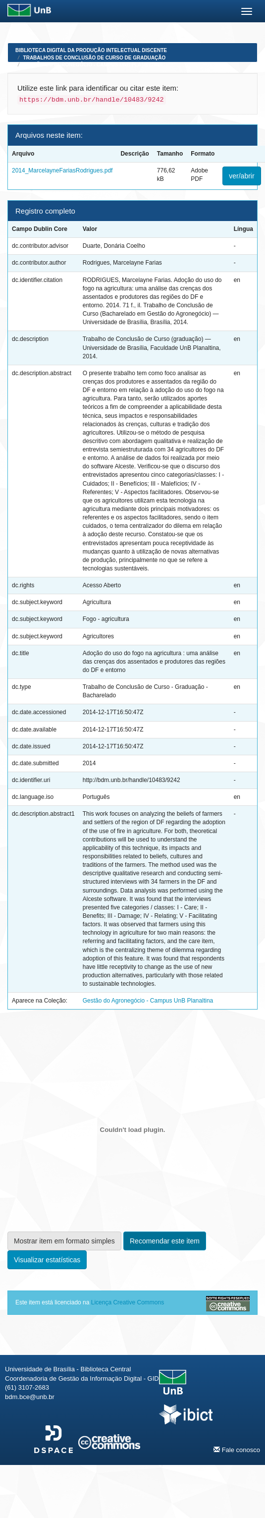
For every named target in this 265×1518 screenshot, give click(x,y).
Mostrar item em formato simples (64, 1241)
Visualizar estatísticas (47, 1260)
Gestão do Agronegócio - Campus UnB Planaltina (93, 64)
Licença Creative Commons (127, 1302)
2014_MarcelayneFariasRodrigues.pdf (62, 170)
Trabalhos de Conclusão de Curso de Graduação (94, 57)
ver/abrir (241, 176)
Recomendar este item (165, 1241)
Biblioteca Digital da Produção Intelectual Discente (91, 50)
